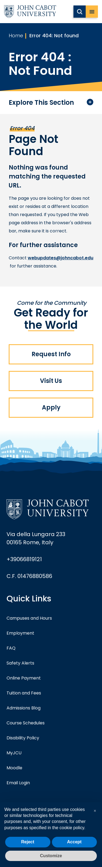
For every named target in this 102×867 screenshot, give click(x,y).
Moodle (14, 768)
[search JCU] (79, 11)
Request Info (51, 354)
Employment (20, 633)
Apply (51, 407)
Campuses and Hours (29, 618)
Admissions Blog (24, 708)
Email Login (18, 783)
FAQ (11, 648)
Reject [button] (27, 842)
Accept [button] (74, 842)
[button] (95, 811)
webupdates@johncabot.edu (60, 258)
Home (16, 35)
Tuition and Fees (24, 693)
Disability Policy (23, 738)
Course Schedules (26, 723)
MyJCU (14, 753)
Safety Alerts (20, 663)
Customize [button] (51, 855)
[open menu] (92, 11)
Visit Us (51, 381)
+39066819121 (24, 559)
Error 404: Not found (54, 35)
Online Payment (24, 678)
